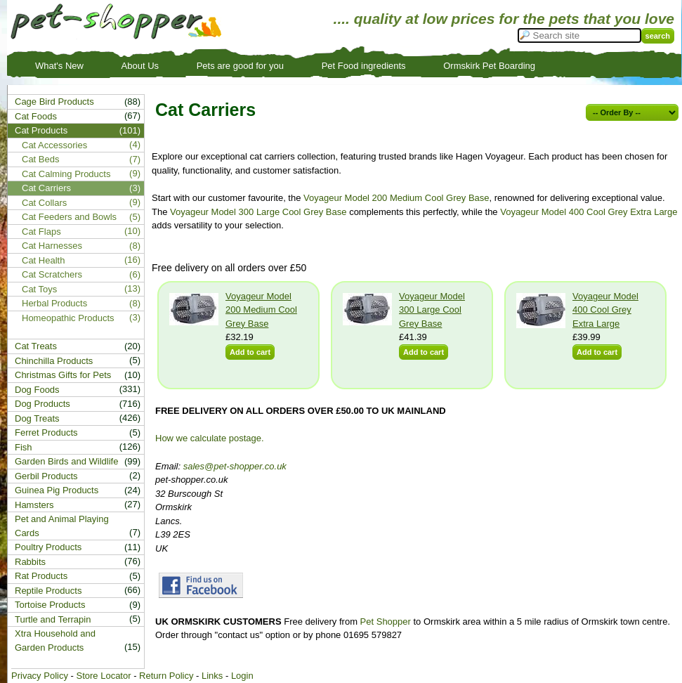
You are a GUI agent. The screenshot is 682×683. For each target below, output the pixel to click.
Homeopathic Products (68, 318)
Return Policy (166, 675)
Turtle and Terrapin (53, 619)
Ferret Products (46, 432)
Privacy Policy (39, 675)
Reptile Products (48, 590)
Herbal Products (54, 303)
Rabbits (30, 562)
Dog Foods (37, 389)
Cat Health (43, 260)
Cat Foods (36, 116)
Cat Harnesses (52, 245)
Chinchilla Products (54, 361)
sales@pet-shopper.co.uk (235, 466)
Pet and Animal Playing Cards (62, 526)
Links (212, 675)
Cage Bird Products (54, 101)
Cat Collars (44, 202)
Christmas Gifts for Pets (63, 375)
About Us (140, 65)
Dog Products (42, 403)
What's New (59, 65)
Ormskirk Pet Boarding (489, 65)
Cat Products (41, 130)
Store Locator (103, 675)
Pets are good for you (240, 65)
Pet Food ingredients (364, 65)
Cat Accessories (54, 145)
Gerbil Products (46, 476)
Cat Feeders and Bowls (69, 217)
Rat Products (41, 576)
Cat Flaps (41, 231)
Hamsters (34, 505)
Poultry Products (48, 547)
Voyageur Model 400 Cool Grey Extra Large (588, 212)
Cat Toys (39, 289)
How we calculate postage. (209, 438)
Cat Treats (36, 346)
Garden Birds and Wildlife (66, 461)
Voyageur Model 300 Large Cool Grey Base (258, 212)
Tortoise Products (50, 604)
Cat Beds (40, 159)
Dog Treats (37, 418)
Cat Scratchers (52, 274)
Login (242, 675)
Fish (23, 447)
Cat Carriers (46, 188)
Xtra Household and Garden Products (55, 640)
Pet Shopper (385, 621)
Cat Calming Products (66, 174)
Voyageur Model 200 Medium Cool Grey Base (396, 198)
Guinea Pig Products (56, 490)
